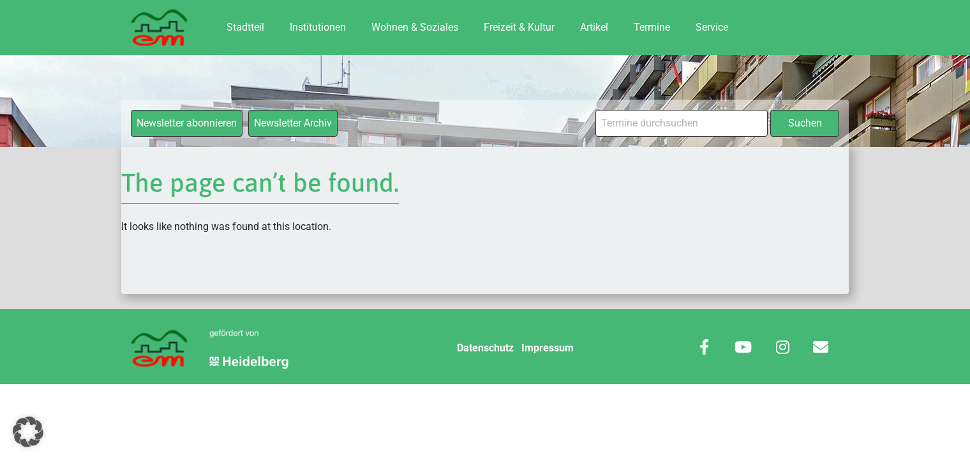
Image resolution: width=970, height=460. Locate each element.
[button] (28, 432)
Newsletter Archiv (293, 123)
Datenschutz (485, 348)
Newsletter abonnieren (187, 123)
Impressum (547, 348)
